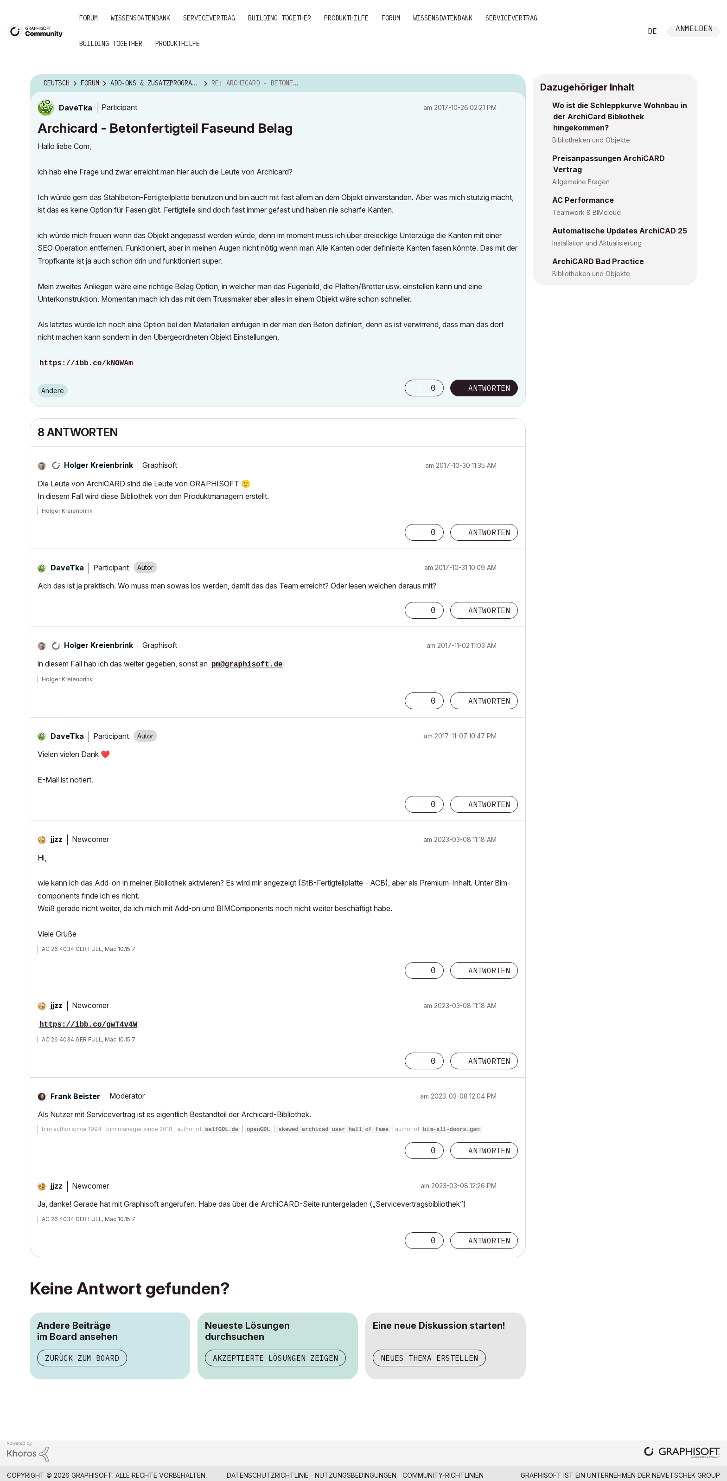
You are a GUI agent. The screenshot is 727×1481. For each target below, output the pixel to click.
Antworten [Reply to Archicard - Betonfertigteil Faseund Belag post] (489, 388)
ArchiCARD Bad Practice (598, 261)
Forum (88, 18)
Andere (52, 391)
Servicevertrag (209, 18)
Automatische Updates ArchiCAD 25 (619, 230)
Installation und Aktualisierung (597, 243)
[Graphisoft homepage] (682, 1453)
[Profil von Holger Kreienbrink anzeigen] (98, 465)
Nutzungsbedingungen (355, 1475)
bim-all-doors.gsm (451, 1129)
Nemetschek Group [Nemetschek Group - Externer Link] (686, 1475)
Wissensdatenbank (140, 18)
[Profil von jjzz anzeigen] (57, 839)
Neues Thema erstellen (429, 1358)
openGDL (258, 1129)
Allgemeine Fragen (581, 182)
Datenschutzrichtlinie (268, 1475)
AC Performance (583, 200)
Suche (624, 31)
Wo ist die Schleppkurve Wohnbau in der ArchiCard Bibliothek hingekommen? (619, 116)
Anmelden (694, 29)
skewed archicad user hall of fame (333, 1129)
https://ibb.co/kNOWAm (86, 363)
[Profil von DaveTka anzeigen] (75, 107)
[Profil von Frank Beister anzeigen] (75, 1096)
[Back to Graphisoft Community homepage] (38, 31)
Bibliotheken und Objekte (591, 140)
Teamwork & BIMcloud (586, 212)
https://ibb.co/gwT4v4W (88, 1025)
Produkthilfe (346, 18)
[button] (414, 388)
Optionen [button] (513, 83)
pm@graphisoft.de (247, 664)
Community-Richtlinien (443, 1475)
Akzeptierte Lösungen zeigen (275, 1358)
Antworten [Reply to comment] (489, 532)
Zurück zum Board (82, 1358)
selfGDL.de (221, 1129)
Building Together (279, 18)
